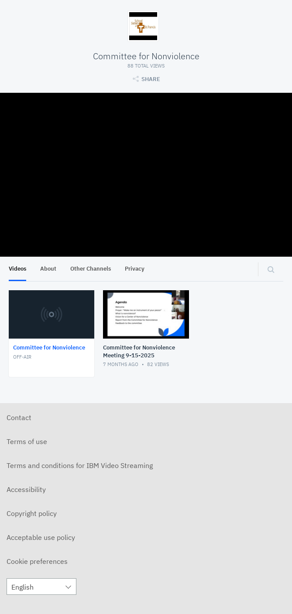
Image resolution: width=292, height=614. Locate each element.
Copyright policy (32, 513)
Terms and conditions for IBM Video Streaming (80, 465)
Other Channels (90, 268)
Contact (19, 417)
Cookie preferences (37, 561)
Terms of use (27, 441)
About (48, 268)
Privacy (134, 268)
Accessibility (26, 489)
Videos (17, 268)
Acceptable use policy (41, 537)
